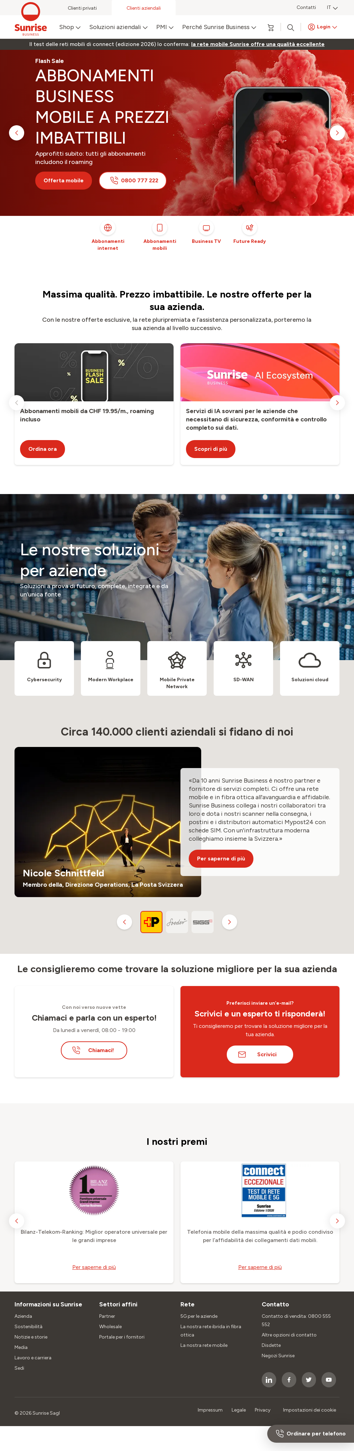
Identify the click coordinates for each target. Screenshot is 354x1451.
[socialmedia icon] (269, 1379)
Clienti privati (82, 8)
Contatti (306, 7)
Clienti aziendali (144, 8)
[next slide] (337, 132)
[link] (258, 44)
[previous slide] (16, 132)
